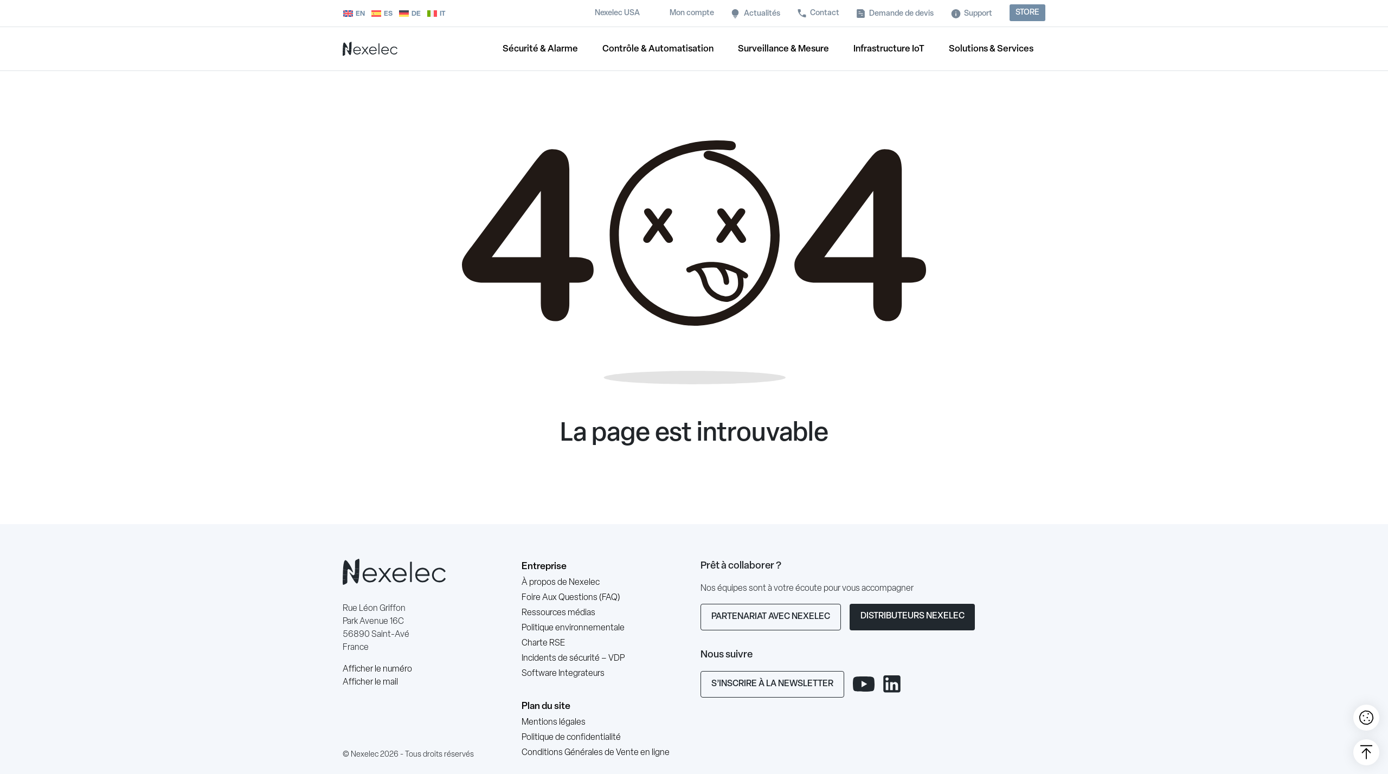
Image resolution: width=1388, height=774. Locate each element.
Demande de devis (901, 14)
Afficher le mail (370, 682)
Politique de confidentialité (571, 737)
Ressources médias (558, 613)
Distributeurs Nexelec (912, 616)
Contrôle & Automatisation (658, 49)
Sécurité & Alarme (540, 49)
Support (978, 14)
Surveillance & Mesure (783, 49)
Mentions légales (554, 722)
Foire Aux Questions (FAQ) (571, 598)
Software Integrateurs (563, 673)
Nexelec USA (617, 13)
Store (1027, 13)
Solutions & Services (991, 49)
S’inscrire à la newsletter (772, 684)
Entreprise (544, 566)
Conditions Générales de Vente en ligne (596, 753)
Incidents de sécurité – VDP (573, 658)
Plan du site (546, 706)
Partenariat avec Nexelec (770, 616)
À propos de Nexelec (561, 582)
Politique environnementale (573, 628)
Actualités (762, 14)
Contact (824, 13)
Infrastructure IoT (888, 49)
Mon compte (692, 13)
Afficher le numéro (377, 669)
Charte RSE (543, 643)
